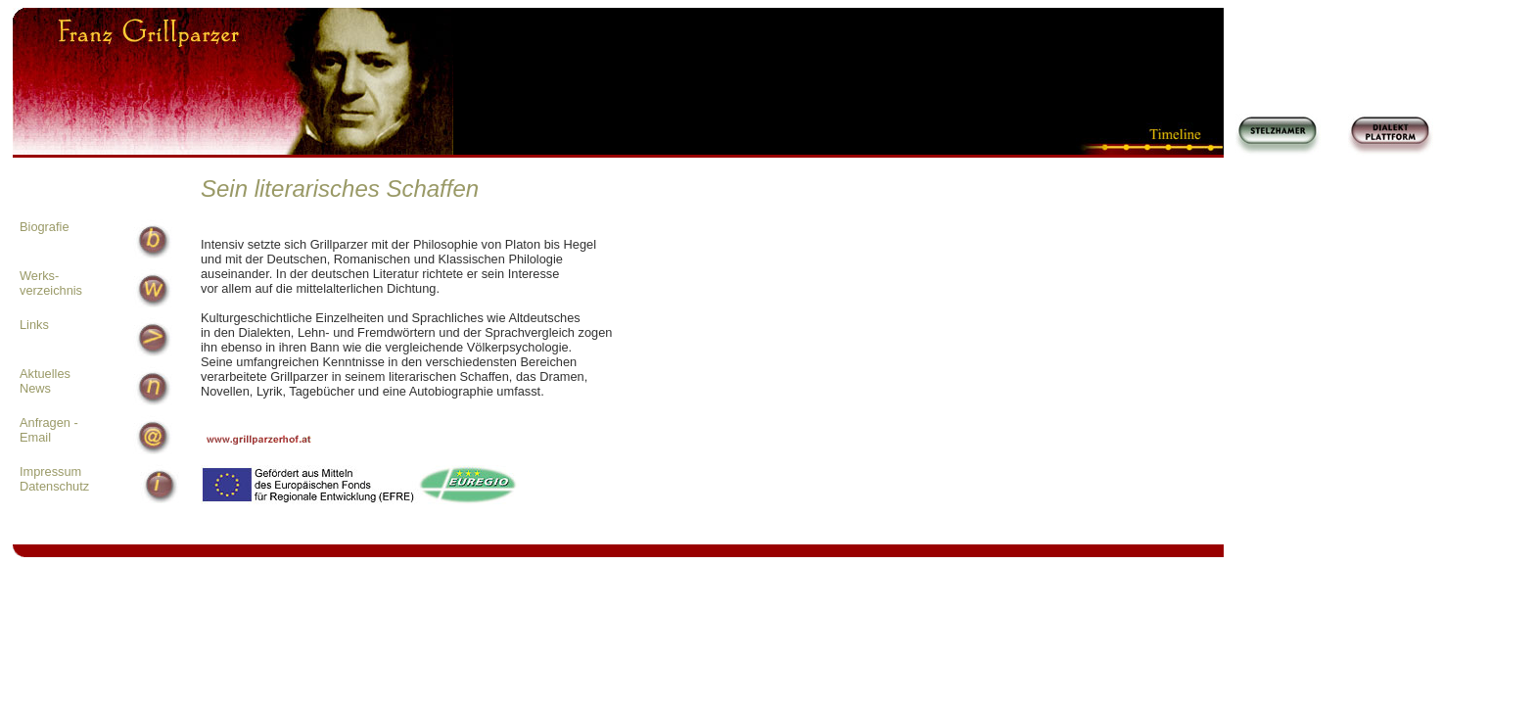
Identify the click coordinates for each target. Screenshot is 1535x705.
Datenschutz (54, 486)
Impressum (50, 471)
